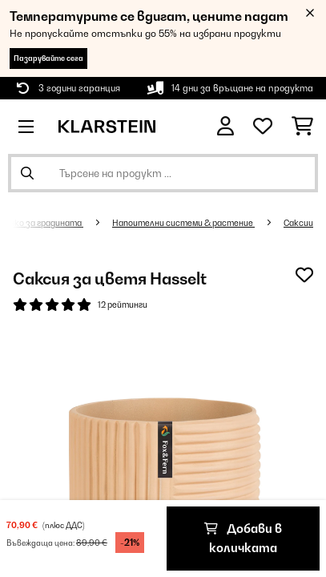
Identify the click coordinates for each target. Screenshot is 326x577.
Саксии (298, 223)
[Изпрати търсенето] (27, 173)
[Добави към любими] (304, 275)
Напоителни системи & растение (183, 223)
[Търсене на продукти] (163, 173)
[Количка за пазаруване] (302, 126)
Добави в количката (243, 538)
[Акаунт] (225, 126)
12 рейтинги (122, 304)
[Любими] (262, 126)
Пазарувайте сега (48, 58)
